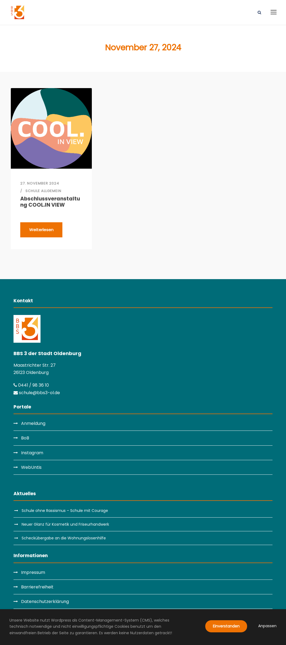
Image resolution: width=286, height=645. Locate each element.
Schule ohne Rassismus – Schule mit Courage (65, 510)
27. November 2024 (39, 183)
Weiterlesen (41, 230)
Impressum (33, 572)
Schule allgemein (43, 190)
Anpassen (267, 626)
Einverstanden (226, 626)
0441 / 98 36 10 (31, 385)
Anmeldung (33, 423)
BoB (25, 438)
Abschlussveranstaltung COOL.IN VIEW (50, 202)
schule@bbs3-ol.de (37, 393)
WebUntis (31, 467)
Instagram (32, 453)
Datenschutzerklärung (45, 601)
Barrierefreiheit (37, 587)
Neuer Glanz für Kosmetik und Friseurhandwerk (65, 524)
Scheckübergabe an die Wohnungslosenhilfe (64, 538)
